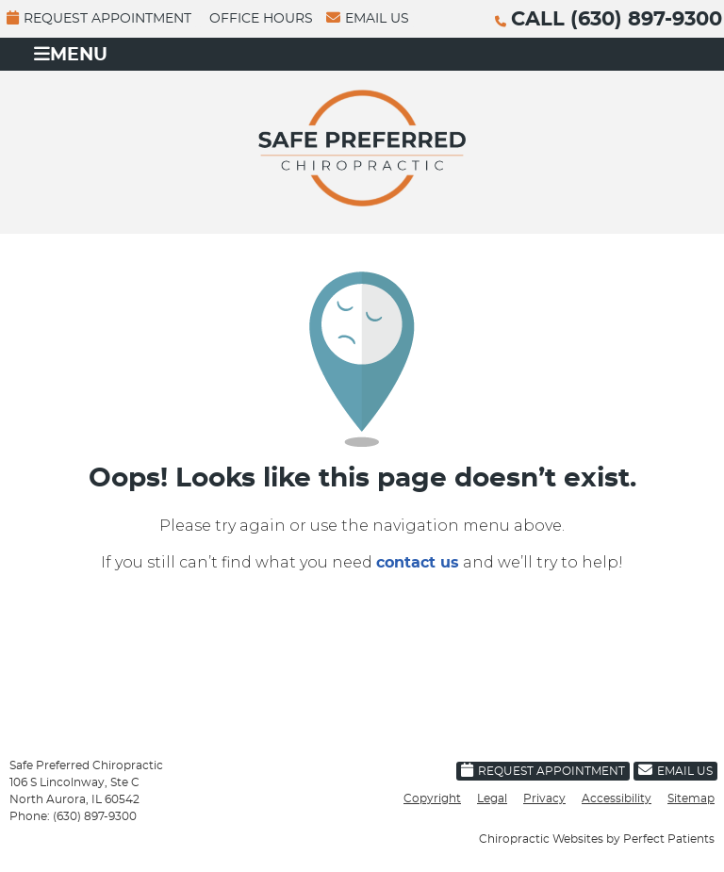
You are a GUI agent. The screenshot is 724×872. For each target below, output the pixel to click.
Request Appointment (99, 17)
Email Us (367, 17)
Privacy (544, 798)
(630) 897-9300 (646, 19)
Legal (492, 798)
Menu (70, 54)
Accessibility (616, 798)
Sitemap (691, 798)
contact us (417, 562)
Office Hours (261, 18)
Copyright (432, 798)
